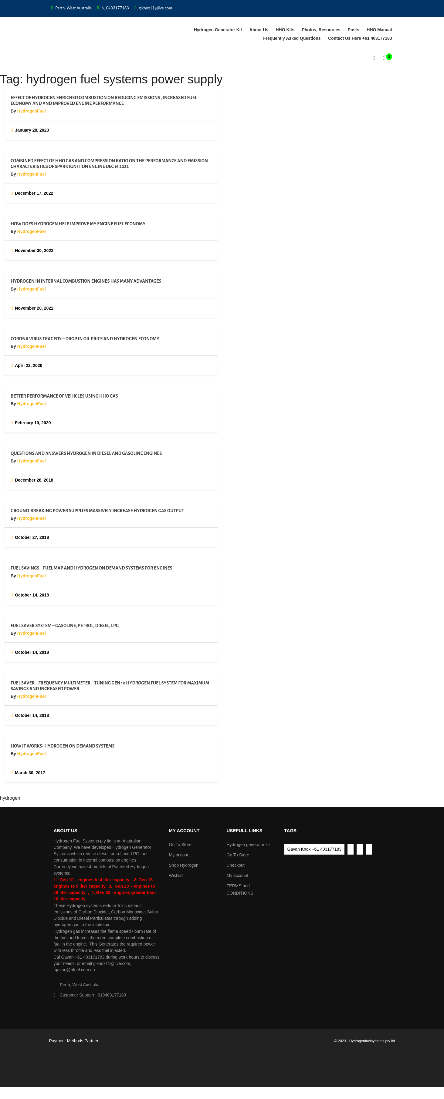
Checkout (236, 865)
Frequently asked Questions (291, 38)
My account (180, 854)
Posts (353, 29)
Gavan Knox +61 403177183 (314, 849)
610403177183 (113, 7)
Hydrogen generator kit (218, 29)
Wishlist (176, 875)
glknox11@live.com (153, 7)
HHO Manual (379, 29)
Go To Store (180, 844)
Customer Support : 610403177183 (90, 995)
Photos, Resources (321, 29)
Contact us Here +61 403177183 (360, 38)
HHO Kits (285, 29)
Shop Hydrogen (183, 865)
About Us (258, 29)
